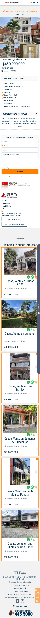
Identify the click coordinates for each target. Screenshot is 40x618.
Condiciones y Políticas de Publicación (20, 582)
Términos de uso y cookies (20, 591)
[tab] (20, 78)
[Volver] (3, 3)
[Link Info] (20, 286)
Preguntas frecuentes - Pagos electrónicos (20, 594)
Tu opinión (38, 309)
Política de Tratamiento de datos (17, 177)
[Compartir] (37, 3)
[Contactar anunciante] (35, 278)
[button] (20, 78)
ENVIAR (20, 171)
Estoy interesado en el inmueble (20, 155)
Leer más (19, 126)
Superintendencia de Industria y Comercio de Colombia (20, 597)
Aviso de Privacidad (20, 588)
